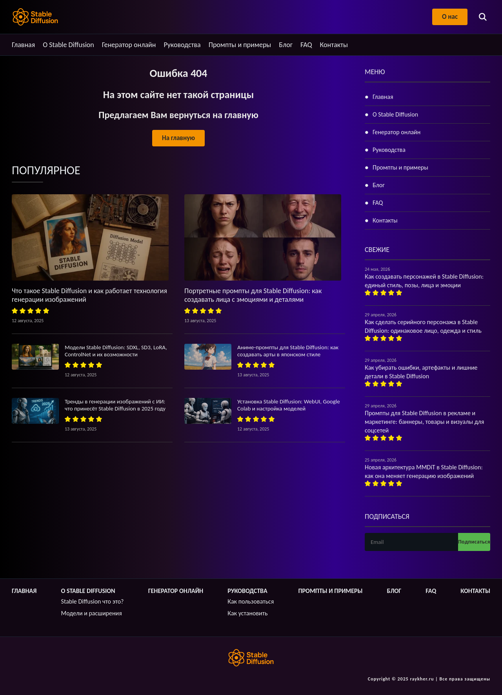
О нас (450, 17)
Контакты (334, 44)
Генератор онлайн (129, 44)
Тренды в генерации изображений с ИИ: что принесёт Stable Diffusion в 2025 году (115, 405)
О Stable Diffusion (68, 44)
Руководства (182, 44)
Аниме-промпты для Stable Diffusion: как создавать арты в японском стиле (287, 351)
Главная (23, 44)
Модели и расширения (91, 613)
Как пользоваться (250, 601)
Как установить (247, 613)
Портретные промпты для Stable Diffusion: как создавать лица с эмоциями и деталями (253, 295)
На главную (178, 138)
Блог (286, 44)
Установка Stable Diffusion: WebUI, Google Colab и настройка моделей (288, 405)
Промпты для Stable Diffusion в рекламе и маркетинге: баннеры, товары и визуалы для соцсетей (424, 421)
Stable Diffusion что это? (92, 601)
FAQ (306, 44)
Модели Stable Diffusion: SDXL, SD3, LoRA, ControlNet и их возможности (116, 351)
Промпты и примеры (240, 44)
